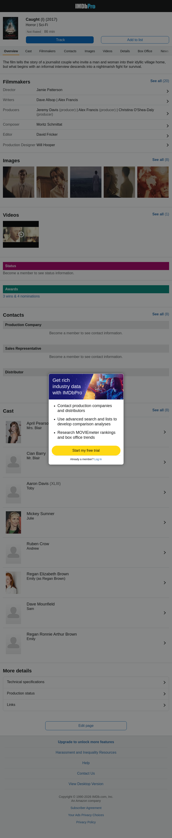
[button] (86, 450)
